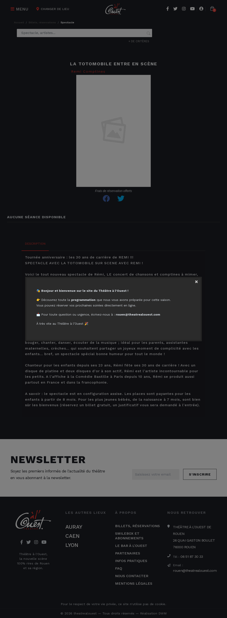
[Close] (198, 281)
